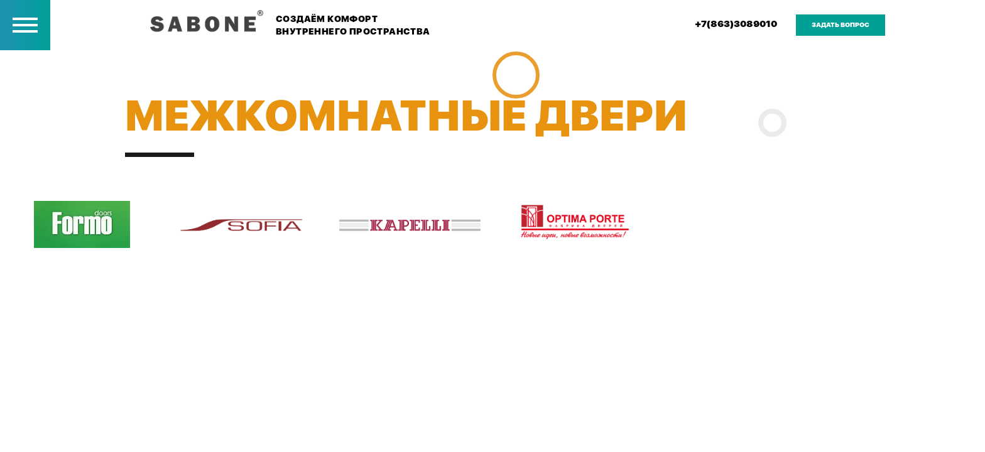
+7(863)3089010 (736, 24)
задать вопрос (840, 25)
